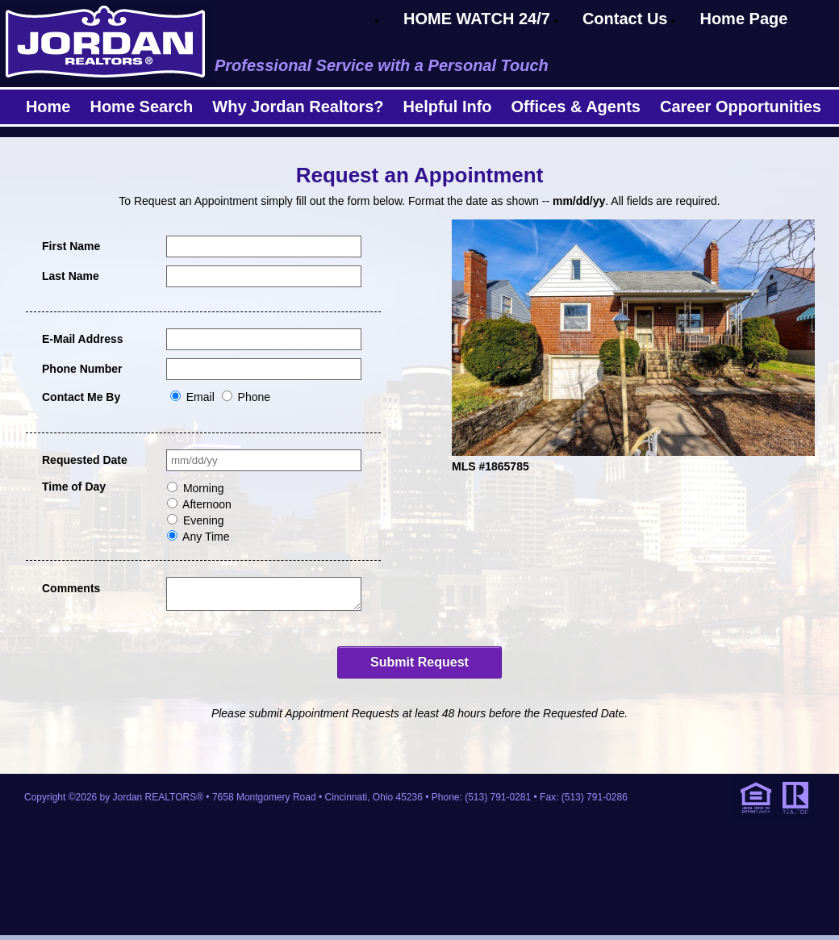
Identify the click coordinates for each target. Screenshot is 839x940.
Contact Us (625, 18)
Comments (71, 588)
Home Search (141, 106)
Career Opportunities (740, 106)
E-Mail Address (82, 338)
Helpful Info (447, 106)
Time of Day (74, 486)
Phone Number (82, 368)
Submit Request (419, 667)
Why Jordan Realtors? (297, 106)
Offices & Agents (576, 106)
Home (48, 106)
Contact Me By (81, 397)
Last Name (70, 275)
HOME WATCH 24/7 (476, 18)
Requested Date (84, 459)
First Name (71, 246)
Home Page (743, 18)
